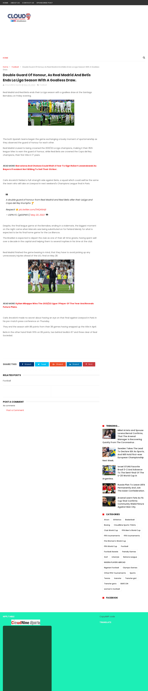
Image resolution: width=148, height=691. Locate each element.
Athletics (117, 169)
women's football (112, 239)
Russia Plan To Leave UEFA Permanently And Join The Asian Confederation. (131, 137)
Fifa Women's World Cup (115, 191)
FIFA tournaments (112, 185)
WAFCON (124, 233)
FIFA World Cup (110, 196)
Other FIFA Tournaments (115, 223)
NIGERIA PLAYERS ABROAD (114, 212)
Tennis (107, 228)
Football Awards (111, 201)
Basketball (130, 169)
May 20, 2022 (38, 215)
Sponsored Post (45, 3)
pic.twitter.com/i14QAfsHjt (32, 209)
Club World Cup (111, 180)
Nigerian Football (111, 217)
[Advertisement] (92, 30)
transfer (117, 228)
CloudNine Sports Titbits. (125, 175)
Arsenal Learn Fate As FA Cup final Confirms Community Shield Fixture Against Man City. (131, 152)
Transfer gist (131, 228)
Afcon (106, 169)
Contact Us (28, 3)
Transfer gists (110, 233)
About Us (15, 3)
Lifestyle (115, 207)
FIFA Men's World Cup (131, 180)
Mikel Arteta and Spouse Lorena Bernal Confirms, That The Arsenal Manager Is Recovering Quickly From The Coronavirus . (122, 86)
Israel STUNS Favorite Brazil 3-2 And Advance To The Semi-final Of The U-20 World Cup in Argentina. (123, 122)
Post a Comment (15, 410)
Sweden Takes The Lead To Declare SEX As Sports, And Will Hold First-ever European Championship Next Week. (123, 104)
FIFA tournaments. (132, 185)
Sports (133, 223)
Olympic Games (130, 217)
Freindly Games (129, 201)
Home (5, 3)
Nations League (130, 207)
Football (15, 67)
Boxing (107, 175)
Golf (106, 207)
